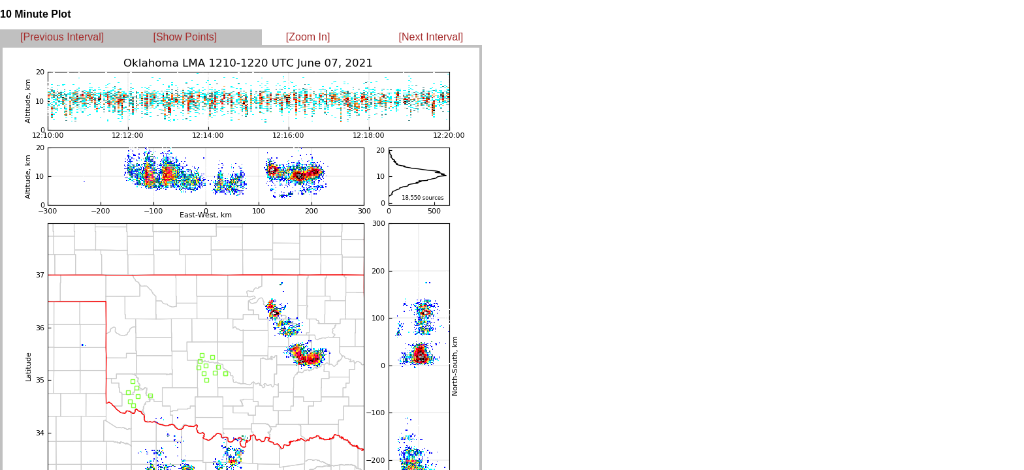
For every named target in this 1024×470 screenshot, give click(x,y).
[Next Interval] (431, 36)
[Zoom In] (308, 36)
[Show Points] (185, 36)
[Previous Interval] (62, 36)
